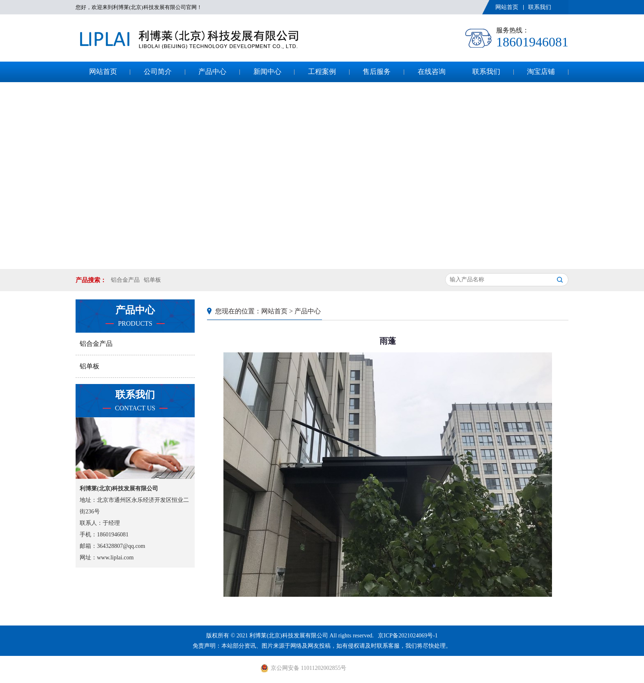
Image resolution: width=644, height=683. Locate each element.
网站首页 (506, 7)
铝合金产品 (125, 280)
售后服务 (377, 72)
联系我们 (539, 7)
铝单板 (152, 280)
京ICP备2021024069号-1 (407, 635)
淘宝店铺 (541, 72)
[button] (316, 252)
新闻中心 (267, 72)
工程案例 (322, 72)
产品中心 (212, 72)
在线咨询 (432, 72)
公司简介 (158, 72)
